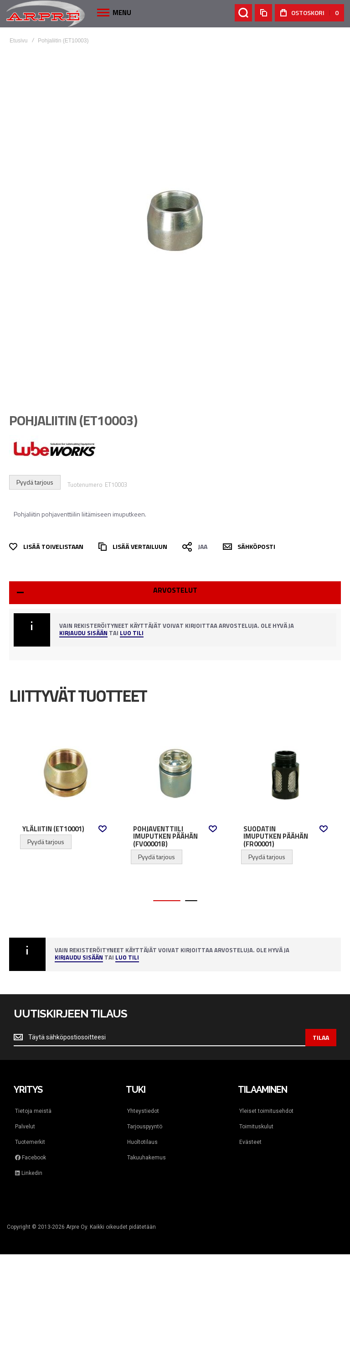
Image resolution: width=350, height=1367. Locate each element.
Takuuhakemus (146, 1157)
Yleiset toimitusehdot (266, 1111)
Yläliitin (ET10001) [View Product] (64, 773)
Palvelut (25, 1126)
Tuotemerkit (30, 1142)
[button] (102, 829)
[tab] (175, 592)
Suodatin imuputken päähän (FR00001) (275, 836)
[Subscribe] (320, 1037)
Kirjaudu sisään (83, 633)
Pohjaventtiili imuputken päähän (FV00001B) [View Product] (175, 773)
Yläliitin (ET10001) (53, 829)
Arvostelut (175, 589)
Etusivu (18, 40)
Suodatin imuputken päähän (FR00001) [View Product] (285, 773)
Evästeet (250, 1142)
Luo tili (132, 633)
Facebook (30, 1157)
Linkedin (28, 1173)
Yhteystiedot (143, 1111)
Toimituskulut (256, 1126)
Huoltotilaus (142, 1142)
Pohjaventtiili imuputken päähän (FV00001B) (165, 836)
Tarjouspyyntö (144, 1126)
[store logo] (45, 13)
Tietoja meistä (33, 1111)
